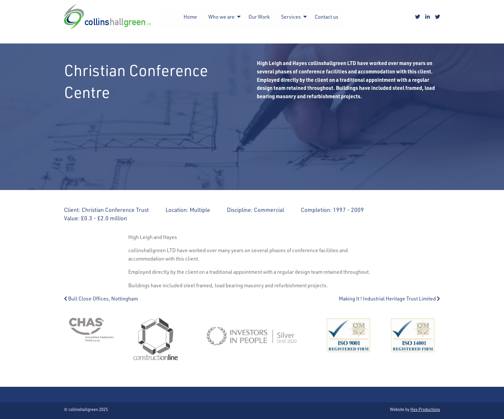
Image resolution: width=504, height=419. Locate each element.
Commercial (269, 209)
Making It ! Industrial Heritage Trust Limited (389, 298)
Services (291, 16)
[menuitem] (190, 17)
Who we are (221, 16)
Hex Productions (425, 409)
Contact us (326, 16)
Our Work (259, 16)
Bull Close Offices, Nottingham (101, 298)
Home (190, 16)
